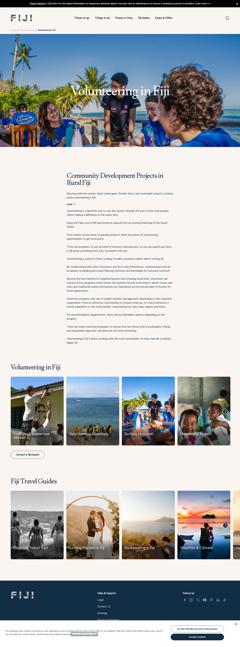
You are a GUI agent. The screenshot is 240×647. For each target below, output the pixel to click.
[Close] (236, 624)
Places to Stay (124, 18)
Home (13, 30)
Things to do (102, 18)
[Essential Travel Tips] (37, 526)
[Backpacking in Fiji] (148, 526)
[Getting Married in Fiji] (92, 526)
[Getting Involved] (148, 412)
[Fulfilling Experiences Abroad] (37, 412)
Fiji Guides (144, 18)
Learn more (201, 3)
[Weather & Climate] (204, 526)
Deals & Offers (163, 18)
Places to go (82, 18)
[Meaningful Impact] (204, 412)
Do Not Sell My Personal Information (197, 628)
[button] (21, 17)
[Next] (225, 411)
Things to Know (27, 30)
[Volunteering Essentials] (92, 412)
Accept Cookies (197, 636)
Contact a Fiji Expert (27, 455)
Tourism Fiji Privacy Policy (84, 634)
